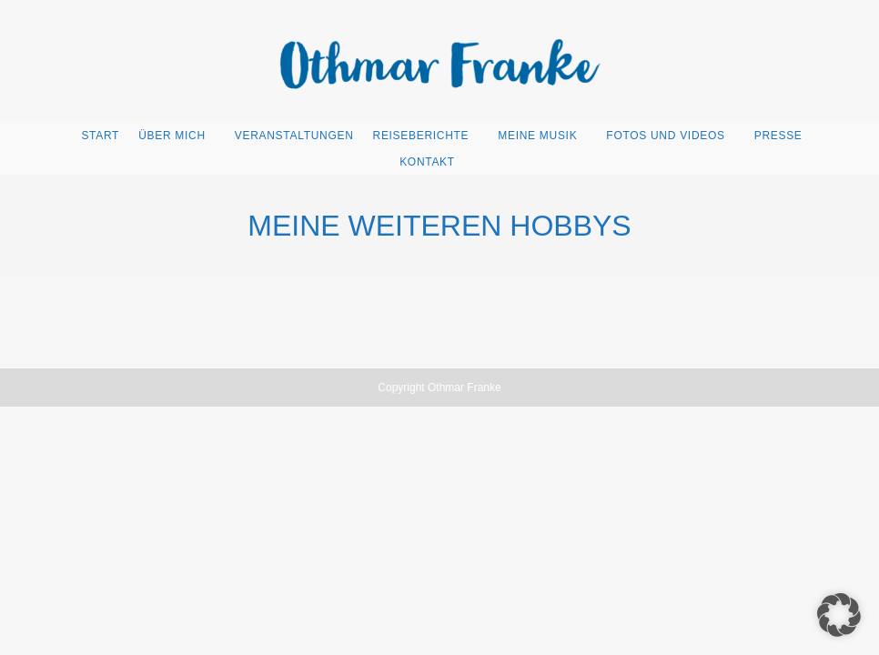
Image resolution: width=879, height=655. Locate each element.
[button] (839, 615)
